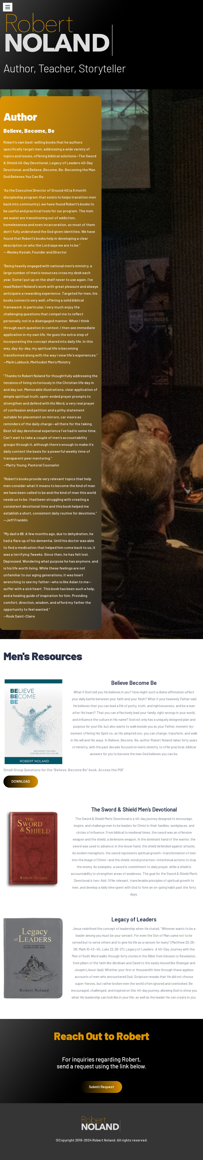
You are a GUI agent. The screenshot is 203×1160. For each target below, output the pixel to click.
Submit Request (101, 1096)
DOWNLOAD (20, 781)
